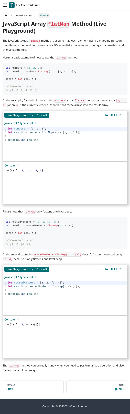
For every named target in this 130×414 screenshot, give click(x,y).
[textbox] (66, 134)
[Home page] (6, 15)
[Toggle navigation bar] (5, 5)
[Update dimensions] (124, 115)
